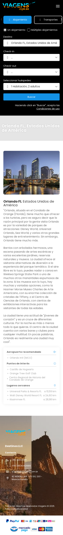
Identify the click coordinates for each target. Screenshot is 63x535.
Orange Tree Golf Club (21, 373)
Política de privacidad (16, 508)
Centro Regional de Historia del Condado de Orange (26, 378)
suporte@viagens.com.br (25, 471)
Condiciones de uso (48, 108)
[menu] (57, 6)
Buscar (31, 97)
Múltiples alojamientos (44, 29)
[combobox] (31, 43)
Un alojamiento (16, 29)
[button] (1, 19)
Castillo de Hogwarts (20, 369)
